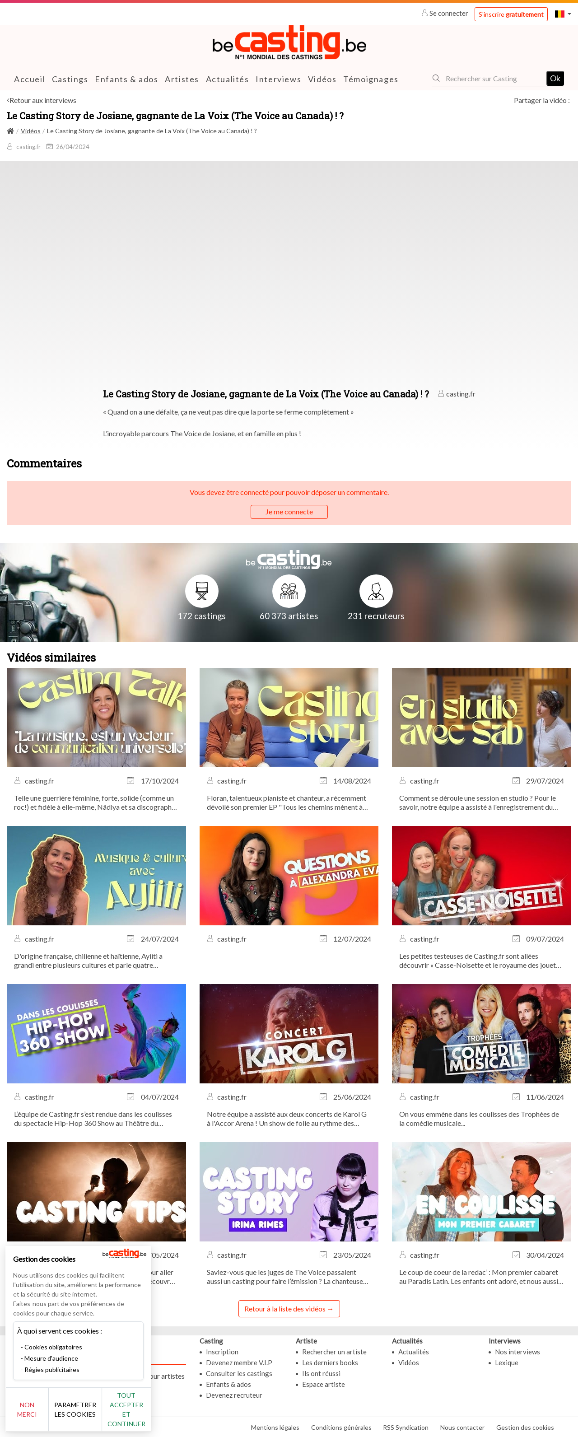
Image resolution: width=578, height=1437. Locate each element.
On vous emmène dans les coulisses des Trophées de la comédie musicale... (479, 1118)
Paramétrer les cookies (100, 1414)
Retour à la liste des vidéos (285, 1308)
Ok (555, 78)
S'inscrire (511, 14)
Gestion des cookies (525, 1427)
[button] (563, 13)
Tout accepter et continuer (163, 1414)
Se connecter (445, 13)
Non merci (37, 1414)
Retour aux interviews (42, 99)
